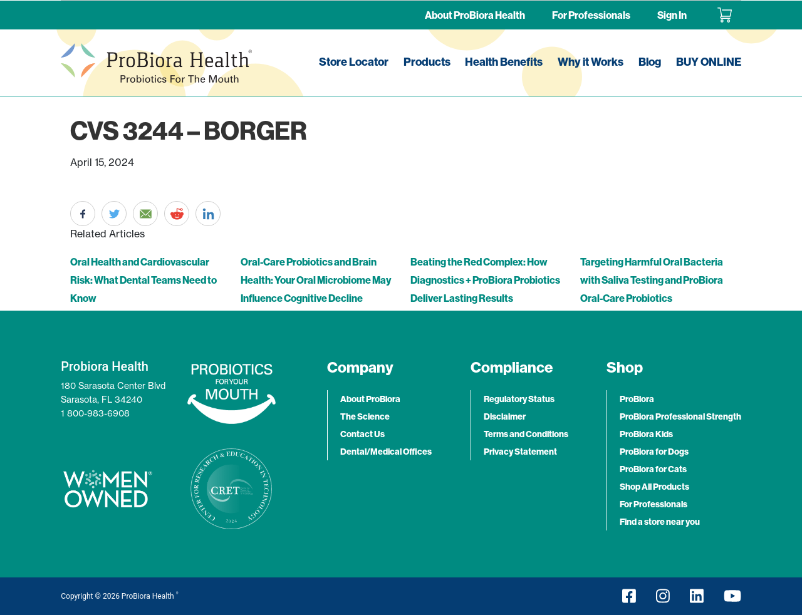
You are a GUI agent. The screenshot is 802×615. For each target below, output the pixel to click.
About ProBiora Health (475, 15)
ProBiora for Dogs (654, 451)
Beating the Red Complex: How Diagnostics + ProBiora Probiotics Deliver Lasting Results (485, 280)
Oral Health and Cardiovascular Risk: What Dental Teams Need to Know (143, 280)
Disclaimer (505, 416)
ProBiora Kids (646, 434)
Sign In (672, 15)
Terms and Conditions (526, 434)
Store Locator (353, 61)
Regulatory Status (519, 399)
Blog (649, 61)
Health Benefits (504, 61)
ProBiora (637, 399)
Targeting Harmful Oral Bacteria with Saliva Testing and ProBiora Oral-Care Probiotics (651, 280)
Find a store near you (660, 521)
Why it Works (590, 61)
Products (427, 61)
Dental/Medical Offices (386, 451)
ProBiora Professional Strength (680, 416)
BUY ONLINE (708, 61)
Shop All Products (654, 486)
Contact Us (362, 434)
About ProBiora (370, 399)
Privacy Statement (520, 451)
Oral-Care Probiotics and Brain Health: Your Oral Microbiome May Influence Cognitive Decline (316, 280)
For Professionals (591, 15)
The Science (365, 416)
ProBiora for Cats (653, 469)
